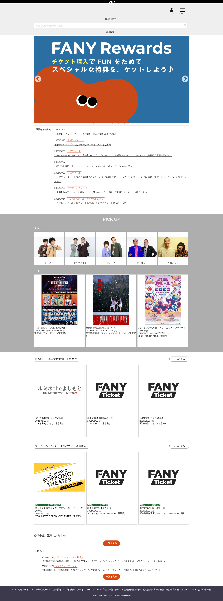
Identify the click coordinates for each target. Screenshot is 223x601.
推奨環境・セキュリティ (178, 589)
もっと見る (179, 359)
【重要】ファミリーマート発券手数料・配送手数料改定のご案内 (85, 134)
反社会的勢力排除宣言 (153, 589)
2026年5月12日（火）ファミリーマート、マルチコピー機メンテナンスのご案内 (93, 166)
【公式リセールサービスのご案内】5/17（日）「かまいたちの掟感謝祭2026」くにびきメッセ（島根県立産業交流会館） (113, 155)
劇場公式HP (42, 589)
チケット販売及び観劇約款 (128, 589)
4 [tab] (115, 123)
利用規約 (71, 589)
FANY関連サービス (21, 589)
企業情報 (57, 589)
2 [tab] (103, 123)
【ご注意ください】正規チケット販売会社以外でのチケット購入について (90, 203)
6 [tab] (128, 123)
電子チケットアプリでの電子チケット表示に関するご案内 (82, 144)
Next (185, 79)
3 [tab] (109, 123)
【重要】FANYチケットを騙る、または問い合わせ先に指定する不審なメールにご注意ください (100, 192)
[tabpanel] (111, 79)
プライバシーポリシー (88, 589)
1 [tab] (97, 123)
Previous (38, 79)
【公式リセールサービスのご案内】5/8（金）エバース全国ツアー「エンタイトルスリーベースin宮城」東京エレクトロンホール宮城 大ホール (120, 179)
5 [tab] (121, 123)
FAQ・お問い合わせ (201, 589)
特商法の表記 (106, 589)
